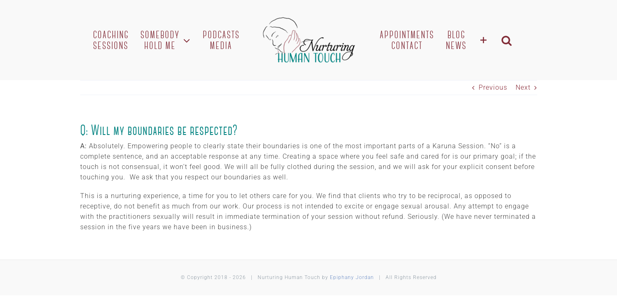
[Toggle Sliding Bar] (492, 40)
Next (523, 87)
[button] (515, 40)
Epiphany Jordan (352, 277)
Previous (493, 87)
